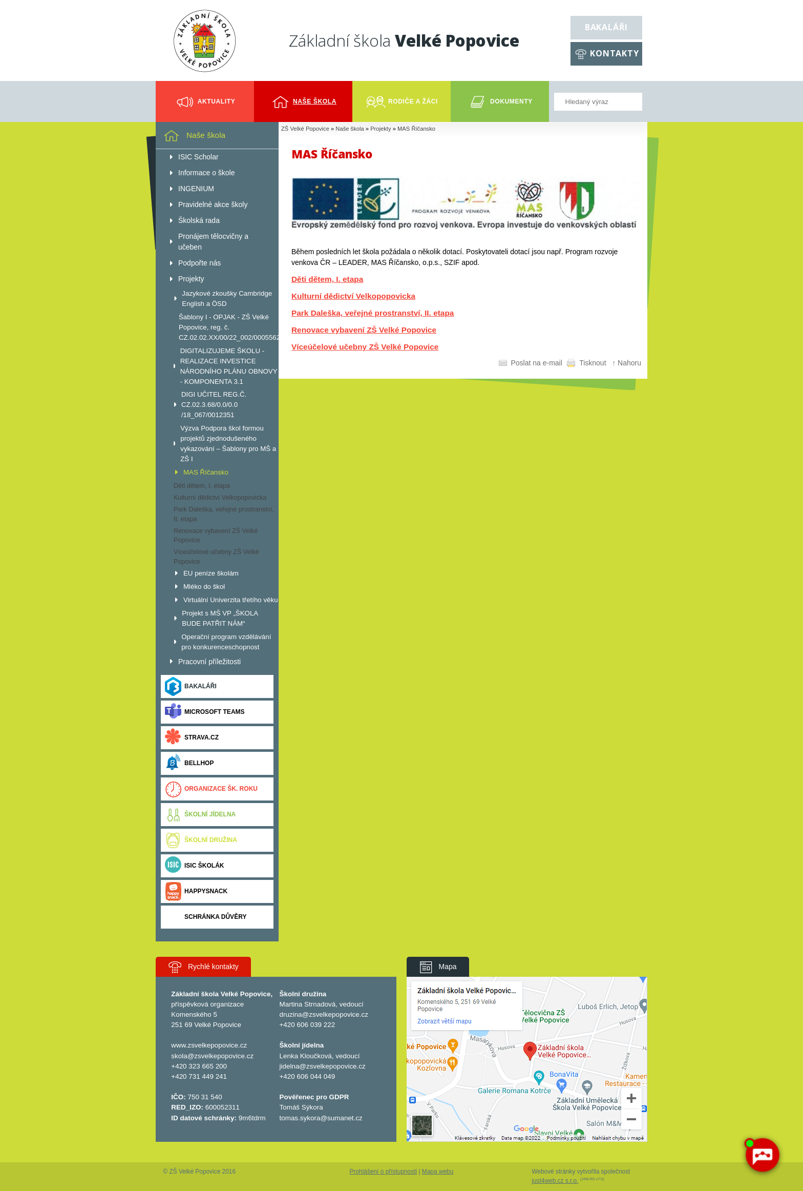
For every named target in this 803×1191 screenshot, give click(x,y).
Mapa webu (437, 1171)
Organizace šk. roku (211, 788)
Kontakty (614, 53)
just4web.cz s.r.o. (555, 1180)
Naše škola (349, 129)
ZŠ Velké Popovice (305, 129)
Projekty (380, 129)
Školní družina (201, 840)
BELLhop (189, 763)
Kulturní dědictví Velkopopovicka (353, 296)
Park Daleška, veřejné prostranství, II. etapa (372, 313)
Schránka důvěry (205, 917)
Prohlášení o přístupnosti (383, 1171)
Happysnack (196, 891)
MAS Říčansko (416, 129)
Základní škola (404, 40)
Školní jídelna (200, 814)
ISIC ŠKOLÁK (194, 865)
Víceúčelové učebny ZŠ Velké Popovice (364, 346)
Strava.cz (192, 737)
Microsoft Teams (205, 712)
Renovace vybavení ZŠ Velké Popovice (363, 329)
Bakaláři (606, 27)
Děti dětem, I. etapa (327, 279)
